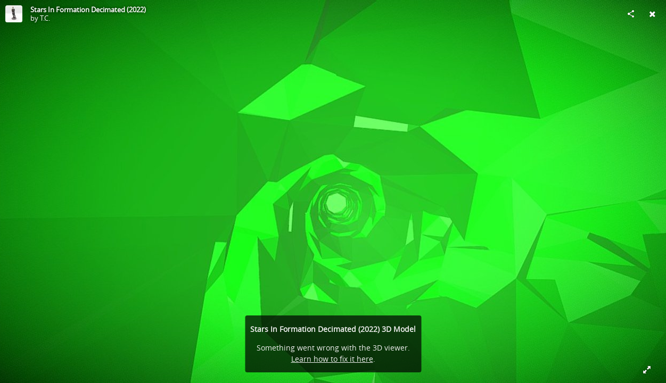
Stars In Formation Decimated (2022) (88, 9)
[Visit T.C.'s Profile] (13, 13)
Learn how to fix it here (332, 359)
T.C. (45, 18)
